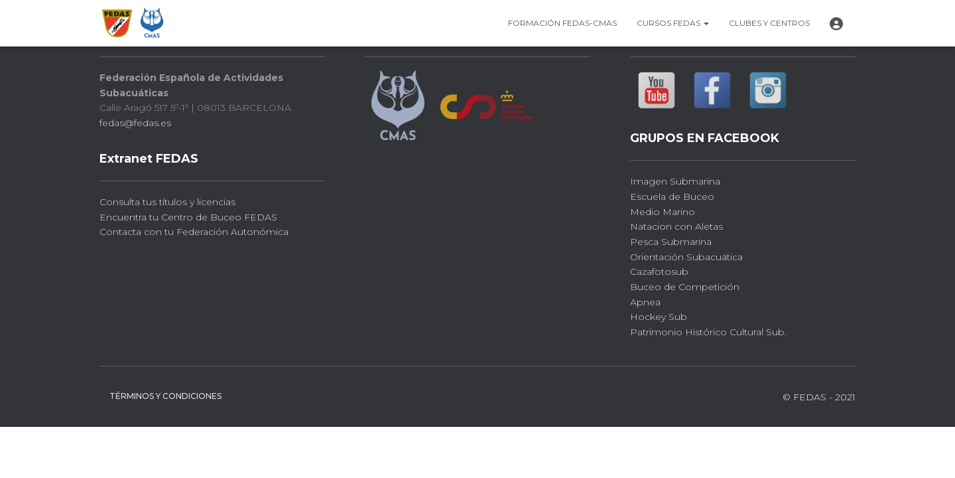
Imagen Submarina (675, 181)
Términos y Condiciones (165, 396)
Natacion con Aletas (676, 226)
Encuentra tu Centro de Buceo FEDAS (188, 217)
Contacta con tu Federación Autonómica (193, 232)
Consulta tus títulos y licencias (167, 202)
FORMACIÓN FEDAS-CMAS (562, 23)
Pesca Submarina (671, 242)
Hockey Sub (658, 317)
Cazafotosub (659, 272)
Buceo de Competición (684, 287)
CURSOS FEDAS (673, 23)
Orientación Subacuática (686, 257)
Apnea (645, 302)
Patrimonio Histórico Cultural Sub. (708, 332)
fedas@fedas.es (135, 123)
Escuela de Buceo (672, 196)
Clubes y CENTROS (769, 23)
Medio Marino (662, 212)
